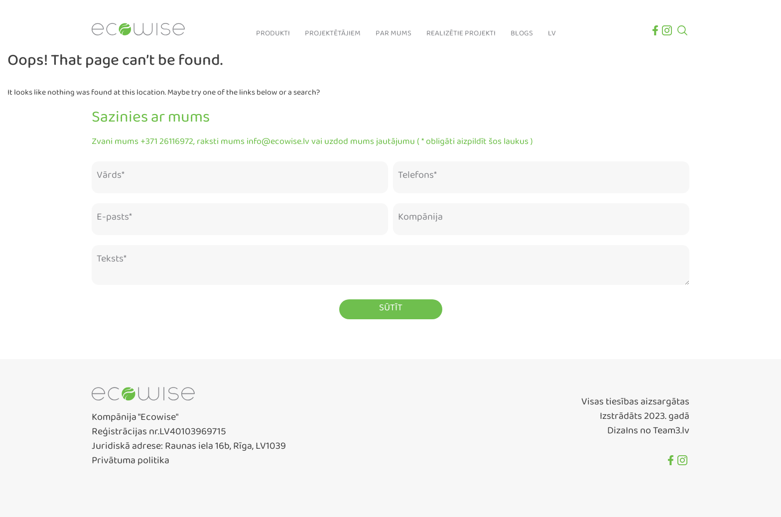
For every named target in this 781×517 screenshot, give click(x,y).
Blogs (522, 35)
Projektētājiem (333, 35)
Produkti (273, 35)
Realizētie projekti (461, 35)
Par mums (393, 35)
